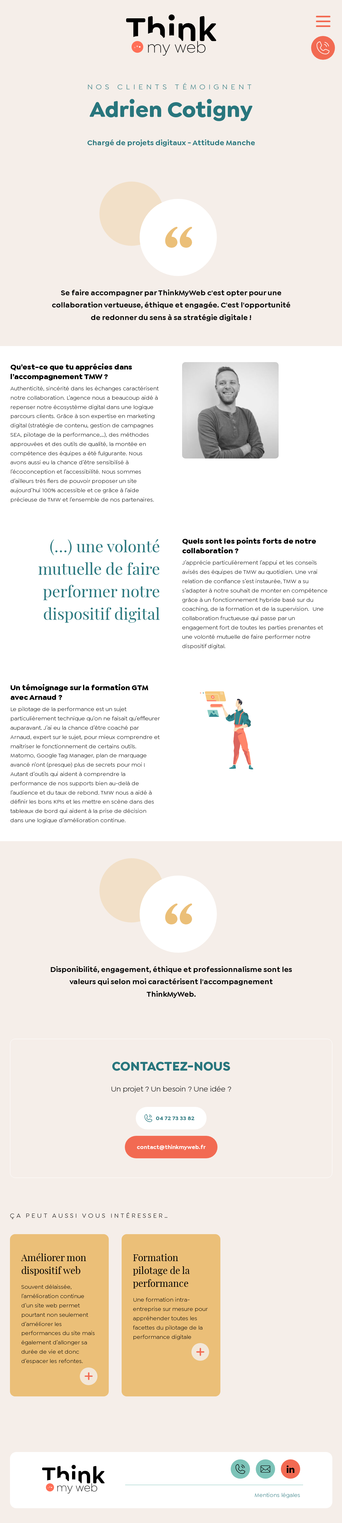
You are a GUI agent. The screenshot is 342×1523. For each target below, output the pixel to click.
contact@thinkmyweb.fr (171, 1147)
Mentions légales (277, 1495)
